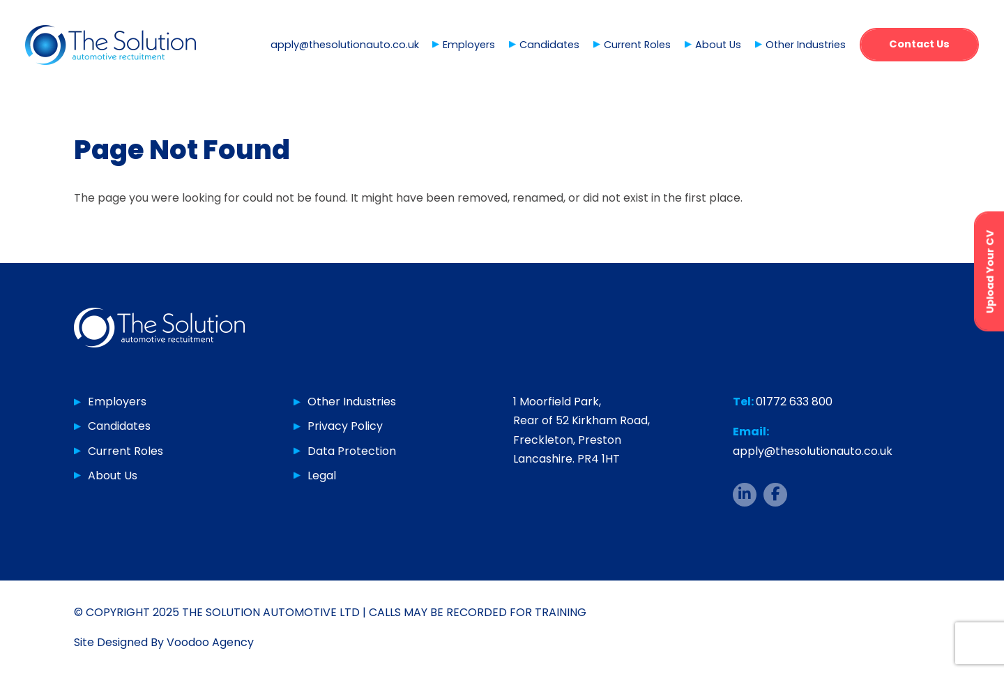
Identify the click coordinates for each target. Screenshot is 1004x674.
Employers (469, 45)
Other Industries (806, 45)
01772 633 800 (794, 402)
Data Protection (351, 451)
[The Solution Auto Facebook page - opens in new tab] (775, 495)
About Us (718, 45)
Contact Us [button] (919, 44)
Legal (321, 475)
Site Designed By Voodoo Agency (164, 642)
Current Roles (637, 45)
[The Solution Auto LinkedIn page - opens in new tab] (744, 495)
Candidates (549, 45)
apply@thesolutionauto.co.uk (345, 45)
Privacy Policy (345, 426)
